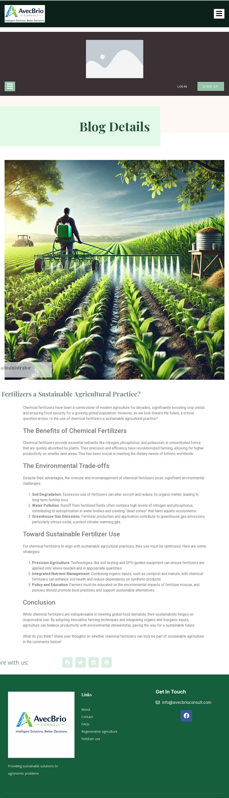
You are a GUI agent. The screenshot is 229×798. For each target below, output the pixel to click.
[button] (95, 662)
